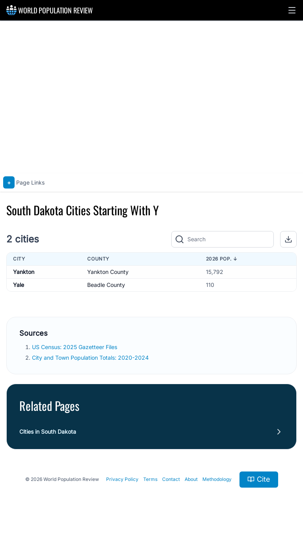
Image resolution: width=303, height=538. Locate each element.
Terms (150, 479)
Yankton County (108, 271)
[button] (292, 10)
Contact (171, 479)
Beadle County (106, 284)
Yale (18, 284)
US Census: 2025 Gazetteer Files (75, 347)
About (191, 479)
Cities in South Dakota (47, 431)
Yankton (23, 271)
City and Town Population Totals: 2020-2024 (91, 357)
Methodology (217, 479)
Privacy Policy (122, 479)
